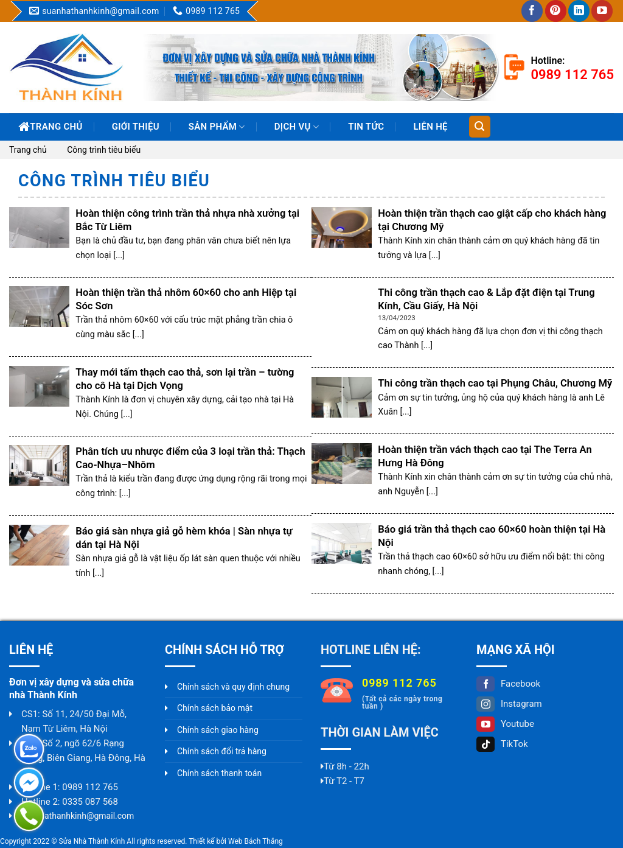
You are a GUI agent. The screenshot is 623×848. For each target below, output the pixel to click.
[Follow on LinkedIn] (579, 11)
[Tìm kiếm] (479, 127)
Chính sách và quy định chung (233, 687)
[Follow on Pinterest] (555, 11)
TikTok (502, 743)
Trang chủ (50, 127)
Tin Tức (366, 126)
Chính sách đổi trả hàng (221, 751)
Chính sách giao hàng (218, 730)
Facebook (508, 683)
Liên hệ (430, 126)
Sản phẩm (217, 127)
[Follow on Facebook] (532, 11)
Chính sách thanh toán (219, 773)
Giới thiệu (135, 126)
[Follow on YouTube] (602, 11)
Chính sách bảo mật (214, 708)
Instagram (509, 703)
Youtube (505, 723)
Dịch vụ (296, 127)
